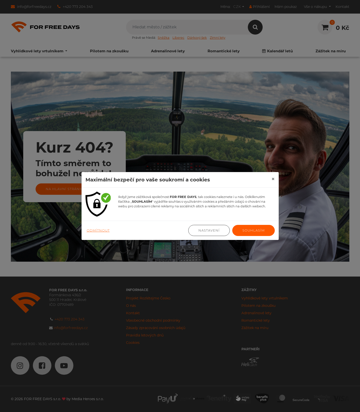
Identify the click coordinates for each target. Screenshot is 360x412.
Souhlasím (253, 230)
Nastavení (209, 230)
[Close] (273, 179)
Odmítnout (98, 230)
